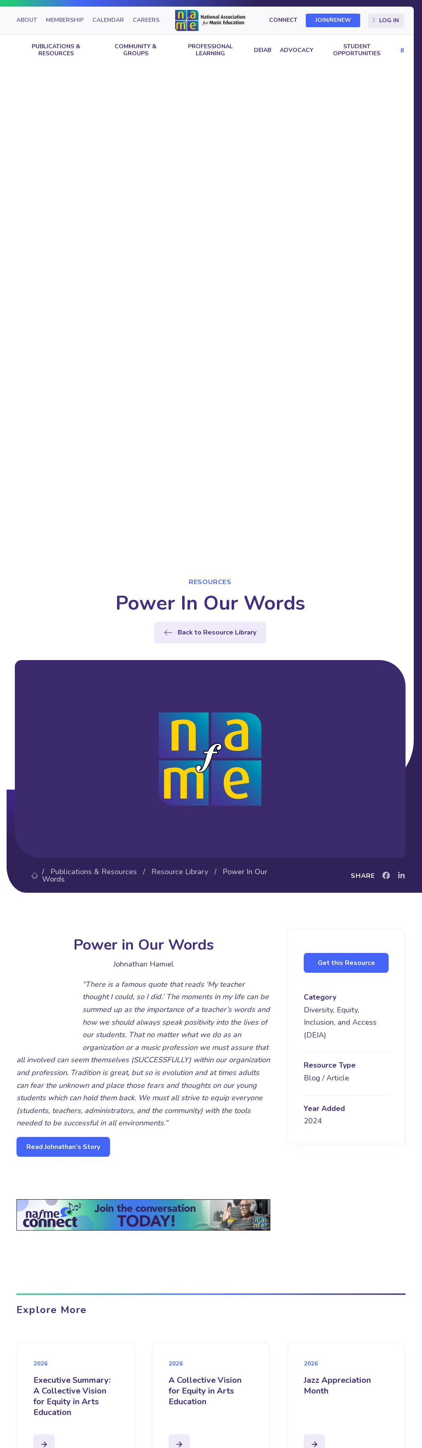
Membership (65, 20)
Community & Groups (136, 49)
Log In (389, 20)
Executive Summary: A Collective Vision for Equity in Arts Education (71, 1396)
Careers (146, 20)
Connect (283, 20)
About (26, 20)
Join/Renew (333, 20)
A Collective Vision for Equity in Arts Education (205, 1391)
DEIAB (262, 50)
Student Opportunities (356, 49)
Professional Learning (210, 49)
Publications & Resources (56, 49)
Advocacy (296, 50)
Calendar (108, 20)
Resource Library (179, 872)
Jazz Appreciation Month (337, 1385)
